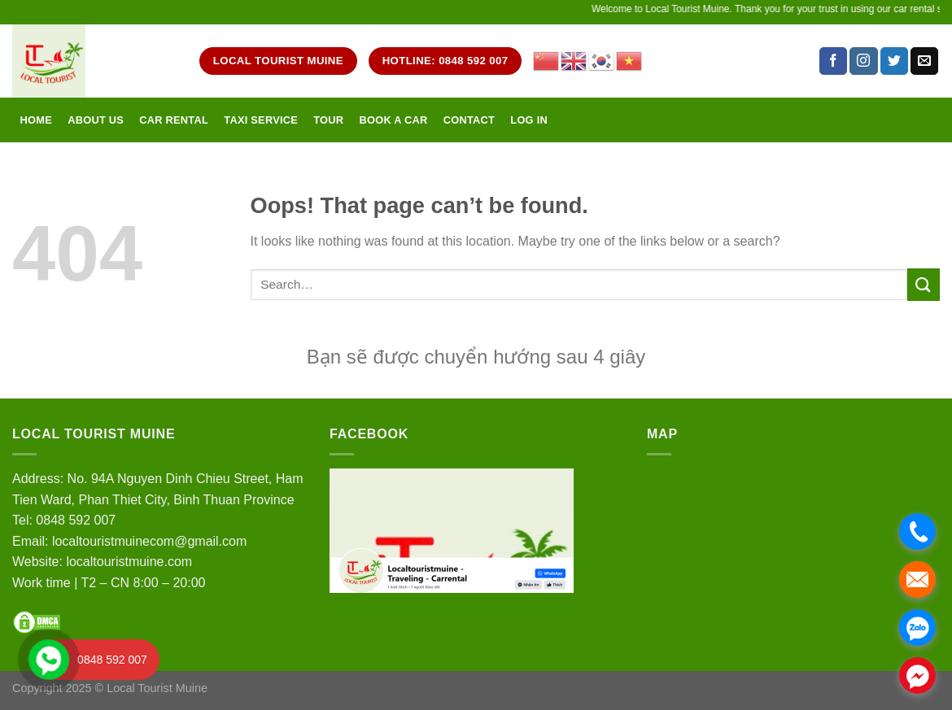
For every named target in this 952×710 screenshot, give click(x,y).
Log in (529, 120)
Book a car (393, 120)
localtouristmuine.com (129, 561)
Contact (469, 120)
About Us (96, 120)
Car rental (173, 120)
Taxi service (261, 120)
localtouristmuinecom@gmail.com (149, 541)
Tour (328, 120)
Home (36, 120)
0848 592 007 (76, 520)
